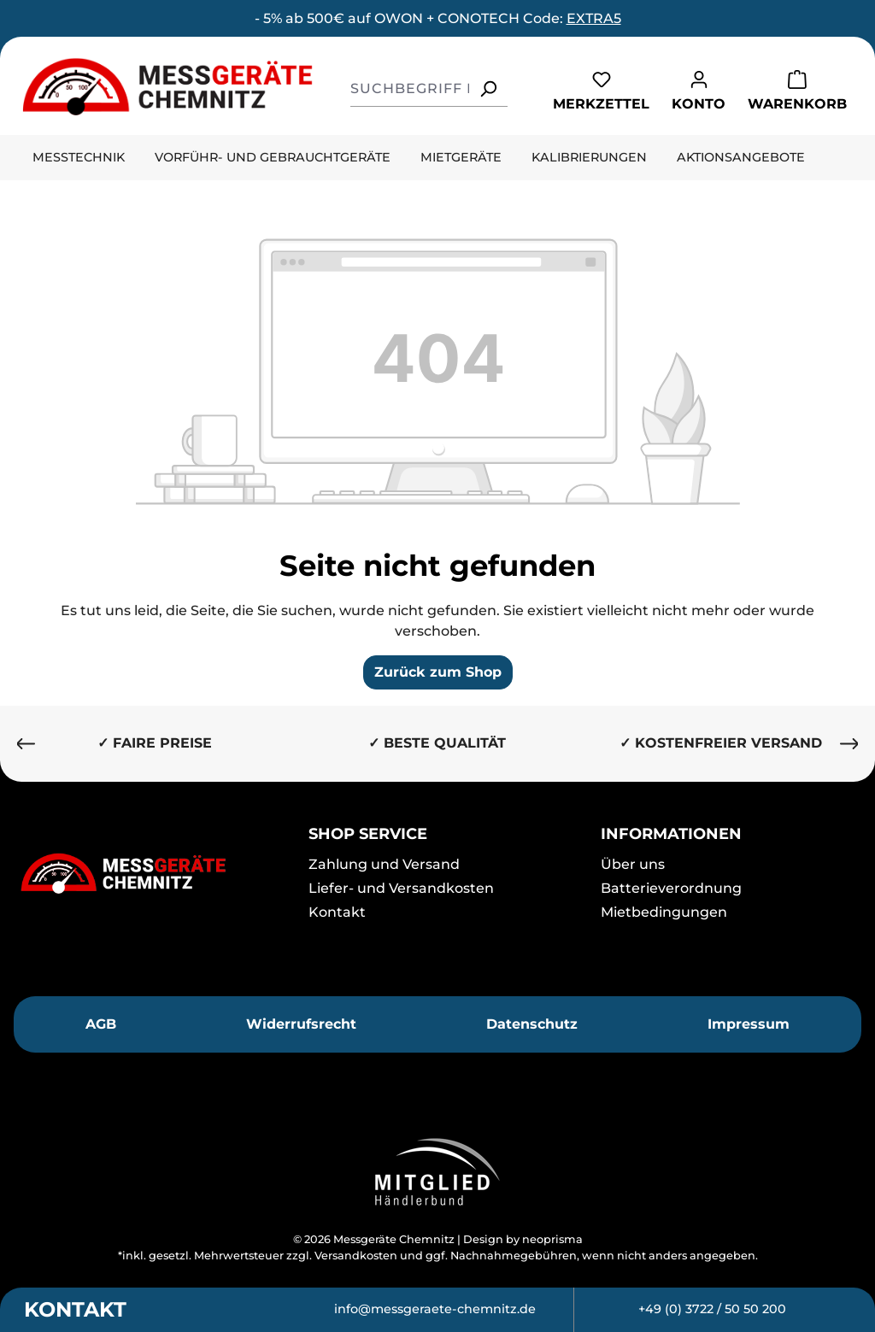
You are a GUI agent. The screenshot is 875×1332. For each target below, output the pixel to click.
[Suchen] (488, 89)
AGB (100, 1024)
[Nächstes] (849, 744)
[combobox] (409, 89)
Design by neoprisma (523, 1239)
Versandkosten (355, 1255)
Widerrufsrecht (301, 1024)
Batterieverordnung (671, 888)
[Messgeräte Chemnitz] (145, 873)
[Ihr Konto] (699, 89)
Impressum (749, 1024)
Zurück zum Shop (438, 672)
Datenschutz (532, 1024)
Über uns (633, 864)
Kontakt (337, 912)
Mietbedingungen (664, 912)
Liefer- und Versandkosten (401, 888)
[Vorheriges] (25, 744)
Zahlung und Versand (384, 864)
